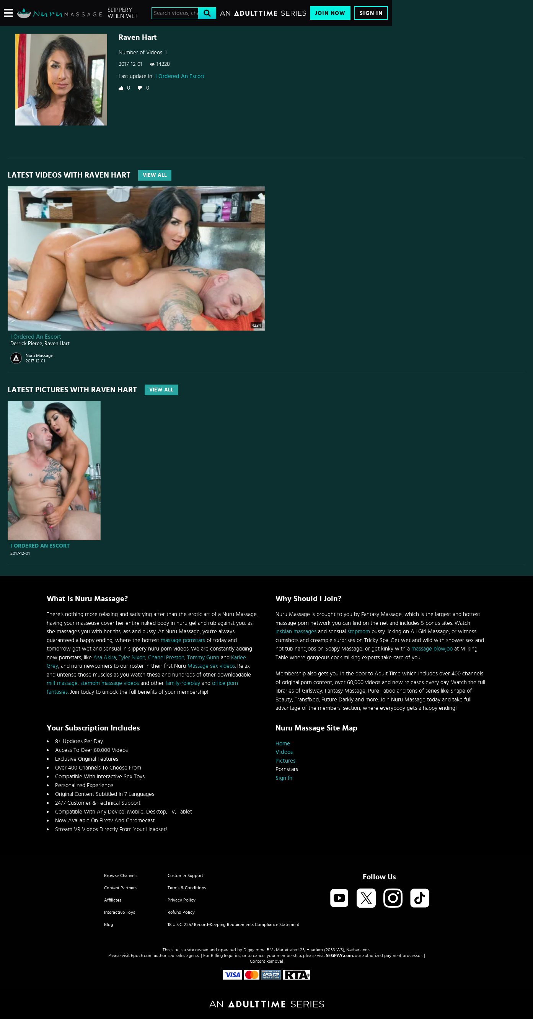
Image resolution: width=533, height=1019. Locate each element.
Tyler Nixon (132, 657)
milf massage (62, 683)
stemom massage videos (109, 683)
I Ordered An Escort (180, 76)
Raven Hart (57, 343)
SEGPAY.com (339, 955)
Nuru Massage (39, 355)
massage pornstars (183, 640)
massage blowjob (432, 649)
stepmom (358, 631)
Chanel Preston (166, 657)
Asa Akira (104, 657)
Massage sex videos (211, 666)
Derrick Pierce (26, 343)
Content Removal (266, 961)
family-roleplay (182, 683)
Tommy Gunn (203, 657)
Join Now (330, 13)
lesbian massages (295, 631)
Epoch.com (142, 955)
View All (155, 175)
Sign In (371, 13)
